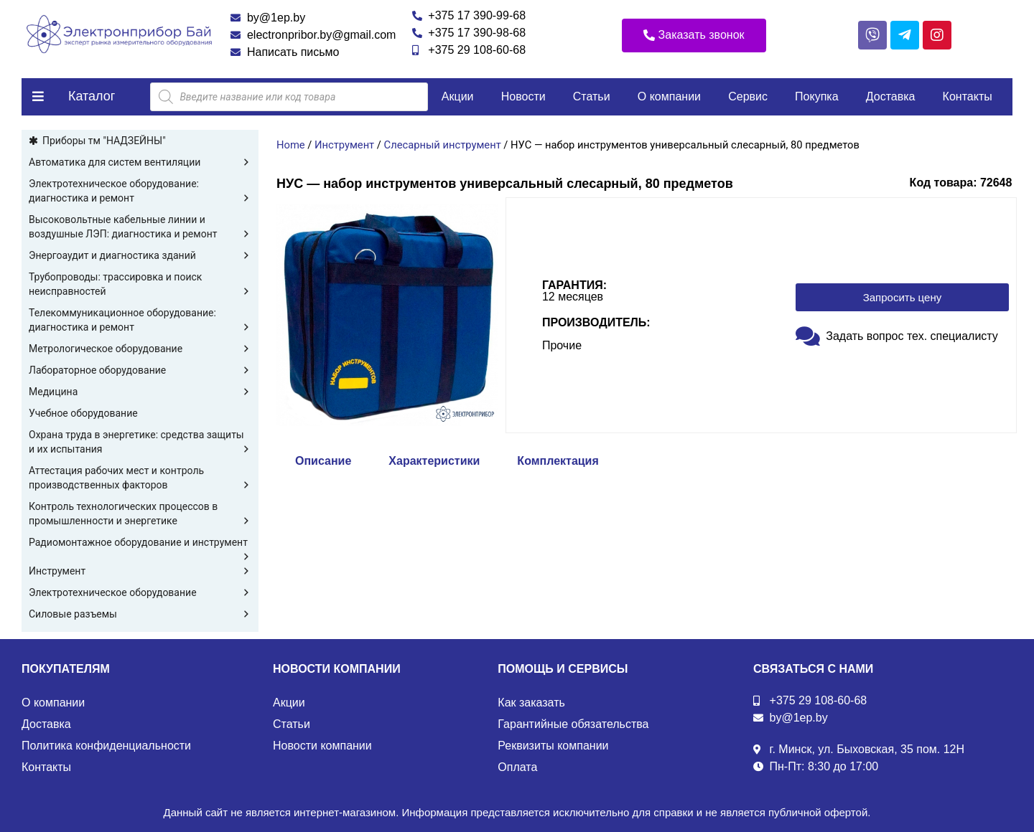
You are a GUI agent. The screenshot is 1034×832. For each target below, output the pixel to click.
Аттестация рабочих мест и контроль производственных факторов (140, 478)
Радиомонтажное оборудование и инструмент (140, 542)
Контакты (967, 96)
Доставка (891, 96)
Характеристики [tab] (434, 461)
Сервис (748, 96)
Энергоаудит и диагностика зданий (140, 255)
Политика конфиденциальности (106, 745)
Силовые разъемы (140, 614)
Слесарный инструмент (442, 144)
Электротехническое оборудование (140, 592)
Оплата (517, 767)
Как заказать (531, 702)
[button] (694, 35)
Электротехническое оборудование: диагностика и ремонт (140, 191)
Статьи (591, 96)
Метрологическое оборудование (140, 348)
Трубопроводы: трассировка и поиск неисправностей (140, 284)
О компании (669, 96)
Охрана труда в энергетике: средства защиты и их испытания (140, 442)
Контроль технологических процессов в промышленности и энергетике (140, 514)
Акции (458, 96)
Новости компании (322, 745)
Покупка (817, 96)
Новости (523, 96)
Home (290, 144)
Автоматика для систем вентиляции (140, 162)
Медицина (140, 391)
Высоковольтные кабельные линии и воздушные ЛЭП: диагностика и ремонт (140, 227)
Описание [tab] (323, 461)
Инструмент (140, 571)
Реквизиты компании (553, 745)
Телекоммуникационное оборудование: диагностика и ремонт (140, 320)
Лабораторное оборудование (140, 370)
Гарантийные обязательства (573, 724)
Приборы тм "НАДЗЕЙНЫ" (104, 140)
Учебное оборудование (83, 413)
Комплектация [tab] (557, 461)
